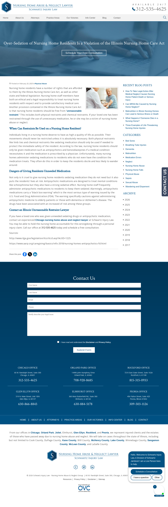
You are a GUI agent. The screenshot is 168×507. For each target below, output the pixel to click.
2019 (126, 235)
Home (5, 18)
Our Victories (72, 18)
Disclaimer (90, 342)
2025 (126, 204)
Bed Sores (130, 141)
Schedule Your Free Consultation (83, 53)
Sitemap (101, 479)
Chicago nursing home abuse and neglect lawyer (61, 220)
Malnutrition (131, 153)
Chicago (35, 432)
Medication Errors (133, 157)
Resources (67, 479)
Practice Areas (52, 18)
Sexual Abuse (132, 182)
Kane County (69, 440)
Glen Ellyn (79, 432)
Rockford (91, 432)
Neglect (129, 162)
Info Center (90, 18)
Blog (104, 18)
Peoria (105, 432)
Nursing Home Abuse (135, 166)
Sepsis (129, 178)
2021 (126, 225)
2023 (126, 215)
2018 (126, 240)
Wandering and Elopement (137, 187)
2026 (126, 199)
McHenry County (100, 440)
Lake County (117, 440)
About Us (19, 18)
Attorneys (35, 18)
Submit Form (84, 350)
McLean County (77, 444)
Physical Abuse (41, 84)
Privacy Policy (105, 342)
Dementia (130, 149)
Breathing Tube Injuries (136, 145)
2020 (126, 230)
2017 (126, 245)
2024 (126, 209)
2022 (126, 220)
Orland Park (47, 432)
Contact (117, 18)
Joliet (58, 432)
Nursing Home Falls (134, 170)
